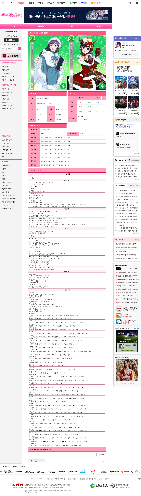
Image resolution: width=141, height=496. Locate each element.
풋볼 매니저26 (6, 208)
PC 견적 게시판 (7, 153)
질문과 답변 (6, 99)
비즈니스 (41, 479)
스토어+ (137, 62)
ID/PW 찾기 (15, 44)
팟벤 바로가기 (6, 165)
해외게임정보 (6, 182)
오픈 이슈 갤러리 (7, 140)
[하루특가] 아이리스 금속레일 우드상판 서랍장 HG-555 (127, 258)
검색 (19, 48)
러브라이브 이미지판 (8, 76)
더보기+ (137, 38)
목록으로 (101, 454)
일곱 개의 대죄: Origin (8, 195)
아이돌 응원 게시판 (8, 92)
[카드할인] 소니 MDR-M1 (123, 251)
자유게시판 (5, 89)
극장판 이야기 (6, 95)
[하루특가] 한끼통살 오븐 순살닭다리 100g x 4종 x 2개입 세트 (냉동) (127, 247)
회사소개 (33, 479)
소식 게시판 (6, 73)
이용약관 (49, 479)
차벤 (3, 172)
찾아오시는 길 (97, 479)
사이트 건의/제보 (7, 105)
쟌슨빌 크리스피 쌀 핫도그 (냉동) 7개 (126, 244)
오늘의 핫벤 (6, 143)
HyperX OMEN (6, 188)
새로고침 (135, 153)
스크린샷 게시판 (7, 102)
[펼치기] (39, 170)
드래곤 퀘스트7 (7, 205)
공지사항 (107, 479)
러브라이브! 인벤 (11, 31)
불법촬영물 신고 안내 (85, 479)
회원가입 (6, 44)
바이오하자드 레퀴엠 (8, 202)
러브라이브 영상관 (8, 80)
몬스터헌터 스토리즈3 (9, 198)
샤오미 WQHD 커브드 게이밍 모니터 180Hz (127, 255)
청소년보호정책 (72, 479)
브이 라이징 (6, 192)
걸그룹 (4, 175)
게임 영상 (5, 185)
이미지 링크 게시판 (8, 108)
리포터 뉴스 (6, 66)
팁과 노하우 (6, 70)
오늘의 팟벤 (6, 146)
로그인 (129, 3)
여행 (3, 179)
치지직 (4, 169)
